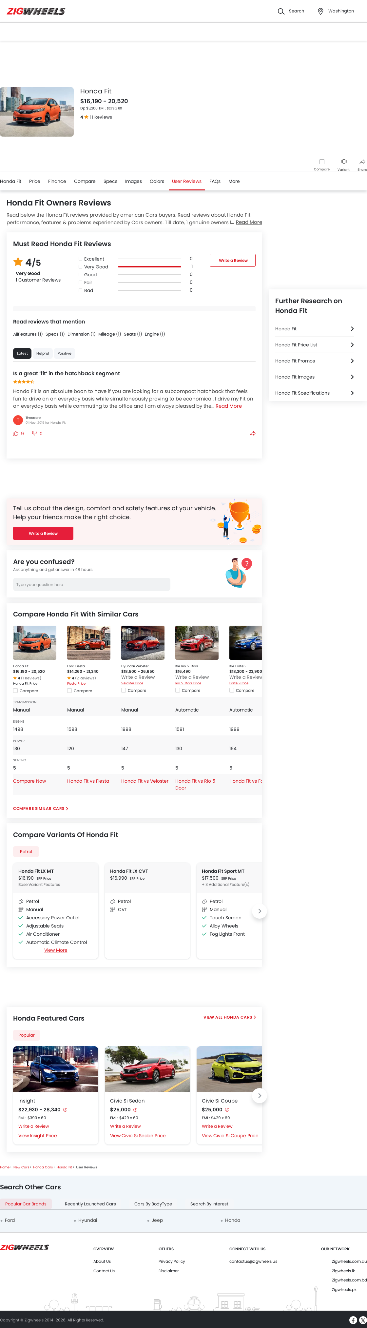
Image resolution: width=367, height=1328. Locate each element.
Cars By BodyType (153, 1204)
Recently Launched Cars (90, 1204)
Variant (344, 165)
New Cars (21, 1167)
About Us (102, 1261)
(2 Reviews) (85, 678)
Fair (88, 282)
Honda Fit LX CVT (129, 871)
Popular (26, 1035)
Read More (249, 222)
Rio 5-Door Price (188, 683)
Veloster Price (132, 683)
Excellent (94, 259)
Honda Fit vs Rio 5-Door (196, 784)
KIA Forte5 (237, 666)
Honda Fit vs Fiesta (88, 781)
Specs (110, 181)
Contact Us (104, 1271)
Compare (322, 169)
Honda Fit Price (25, 683)
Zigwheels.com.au (349, 1261)
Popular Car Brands (26, 1204)
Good (90, 274)
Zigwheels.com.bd (349, 1280)
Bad (88, 290)
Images (133, 181)
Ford (10, 1220)
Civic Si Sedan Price (144, 1135)
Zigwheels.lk (343, 1271)
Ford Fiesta (76, 666)
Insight (26, 1100)
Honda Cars (237, 1017)
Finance (57, 181)
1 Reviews (102, 117)
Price (34, 181)
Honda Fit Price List (296, 345)
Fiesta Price (76, 683)
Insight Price (43, 1135)
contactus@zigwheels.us (253, 1261)
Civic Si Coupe (220, 1100)
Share (362, 165)
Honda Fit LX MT (36, 871)
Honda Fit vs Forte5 (251, 781)
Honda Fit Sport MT (223, 871)
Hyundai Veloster (135, 666)
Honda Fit (10, 181)
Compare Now (29, 781)
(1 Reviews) (31, 678)
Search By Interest (209, 1204)
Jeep (157, 1220)
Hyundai (87, 1220)
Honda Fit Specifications (302, 393)
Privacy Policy (172, 1261)
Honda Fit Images (295, 377)
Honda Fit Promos (295, 361)
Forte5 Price (238, 683)
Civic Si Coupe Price (236, 1135)
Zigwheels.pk (344, 1289)
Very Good (96, 266)
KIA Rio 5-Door (186, 666)
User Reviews (187, 181)
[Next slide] (259, 911)
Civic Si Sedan (127, 1100)
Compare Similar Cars (39, 808)
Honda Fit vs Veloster (144, 781)
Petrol (26, 852)
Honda (232, 1220)
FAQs (215, 181)
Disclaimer (169, 1271)
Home (5, 1167)
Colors (157, 181)
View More (56, 950)
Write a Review (233, 260)
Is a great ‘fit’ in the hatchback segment (66, 373)
